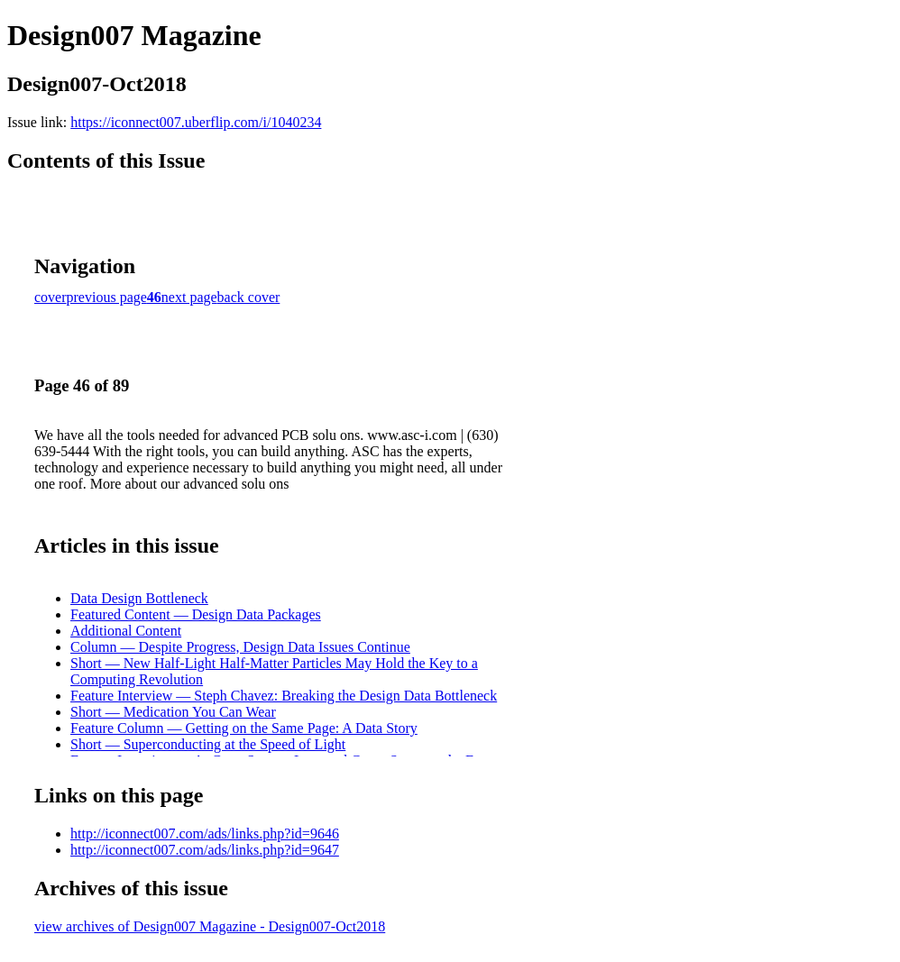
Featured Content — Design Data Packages (195, 614)
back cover (248, 297)
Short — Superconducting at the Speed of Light (207, 744)
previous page (107, 297)
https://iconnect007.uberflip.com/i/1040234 (195, 122)
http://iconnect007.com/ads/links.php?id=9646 (204, 833)
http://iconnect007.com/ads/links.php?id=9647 (204, 849)
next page (189, 297)
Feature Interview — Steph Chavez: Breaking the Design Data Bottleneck (283, 695)
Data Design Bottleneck (139, 598)
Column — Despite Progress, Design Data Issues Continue (240, 647)
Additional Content (125, 630)
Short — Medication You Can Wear (173, 711)
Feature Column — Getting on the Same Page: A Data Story (244, 728)
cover (50, 297)
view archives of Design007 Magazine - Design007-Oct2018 (209, 926)
